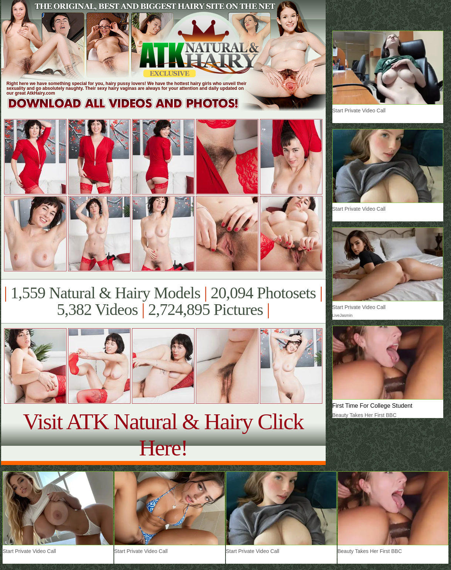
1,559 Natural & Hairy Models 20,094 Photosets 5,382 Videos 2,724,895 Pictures (163, 301)
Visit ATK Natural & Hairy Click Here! (163, 434)
